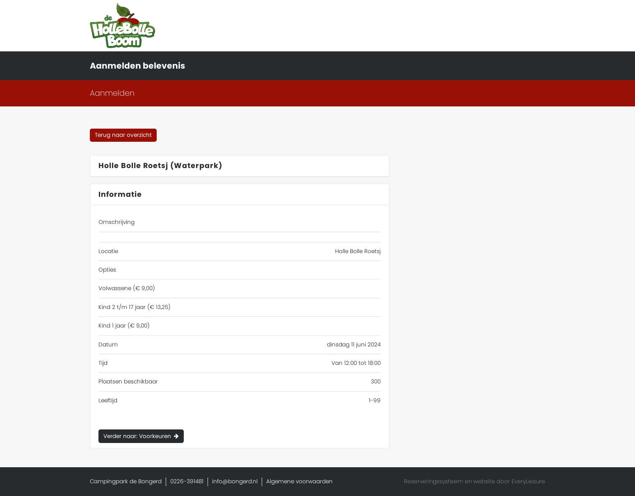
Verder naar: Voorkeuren (137, 436)
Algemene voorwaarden (299, 481)
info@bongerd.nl (235, 481)
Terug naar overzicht (123, 135)
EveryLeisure (528, 481)
